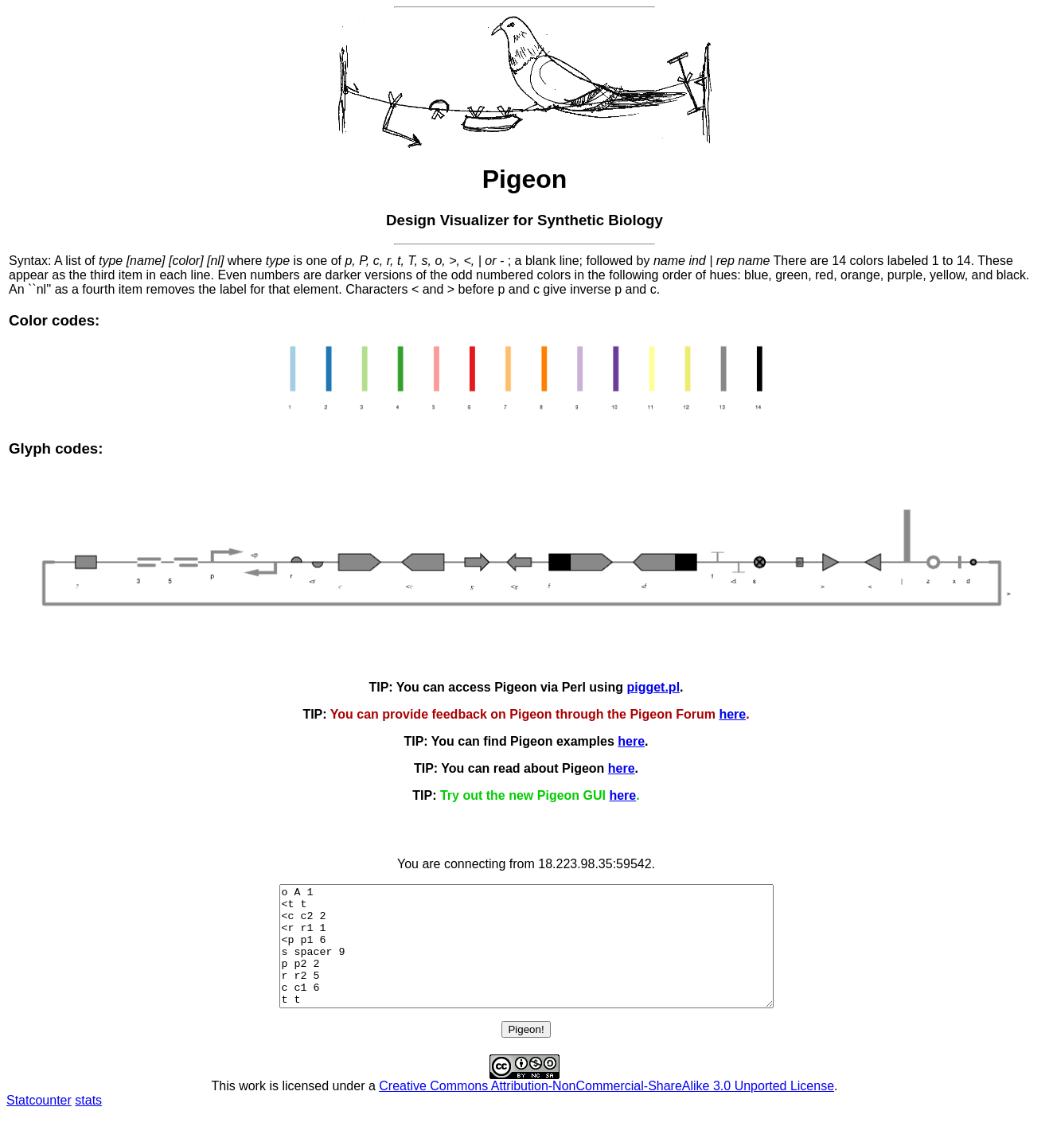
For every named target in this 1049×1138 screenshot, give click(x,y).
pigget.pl (653, 687)
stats (88, 1124)
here (732, 714)
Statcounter (39, 1124)
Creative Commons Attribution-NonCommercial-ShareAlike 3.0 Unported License (606, 1110)
